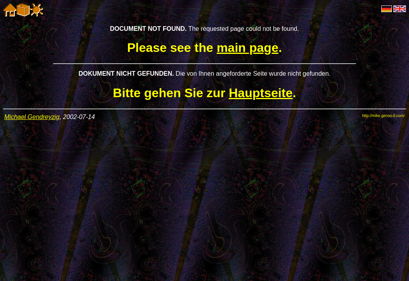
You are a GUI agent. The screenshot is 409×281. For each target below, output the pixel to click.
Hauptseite (261, 93)
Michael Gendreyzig (31, 117)
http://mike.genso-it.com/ (383, 116)
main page (247, 48)
